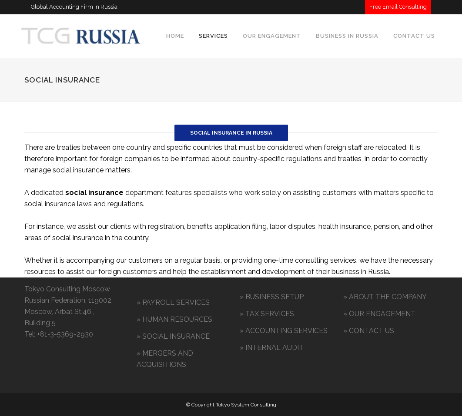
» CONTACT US (368, 331)
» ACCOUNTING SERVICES (284, 331)
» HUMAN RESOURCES (174, 319)
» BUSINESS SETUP (272, 297)
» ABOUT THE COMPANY (385, 297)
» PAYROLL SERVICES (173, 302)
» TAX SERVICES (267, 314)
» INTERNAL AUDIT (272, 347)
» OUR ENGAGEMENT (379, 314)
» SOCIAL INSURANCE (173, 336)
